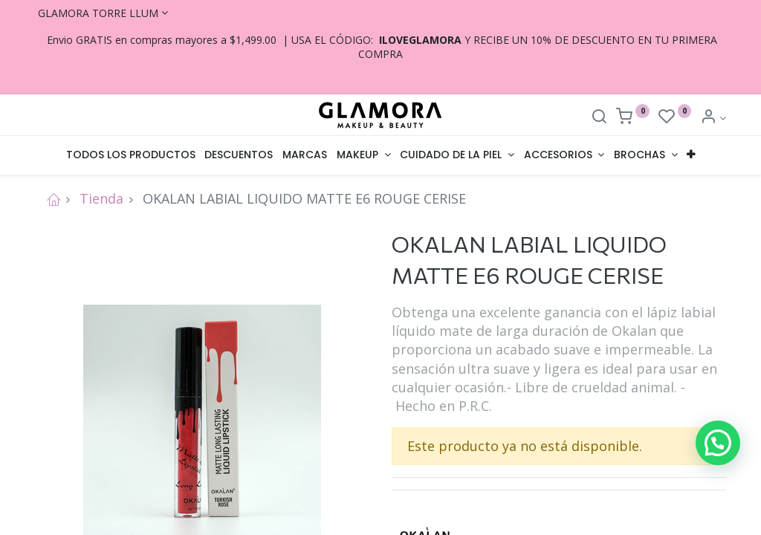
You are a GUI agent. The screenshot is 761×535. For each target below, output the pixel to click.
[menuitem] (130, 155)
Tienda (101, 198)
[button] (691, 155)
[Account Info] (713, 118)
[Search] (599, 118)
